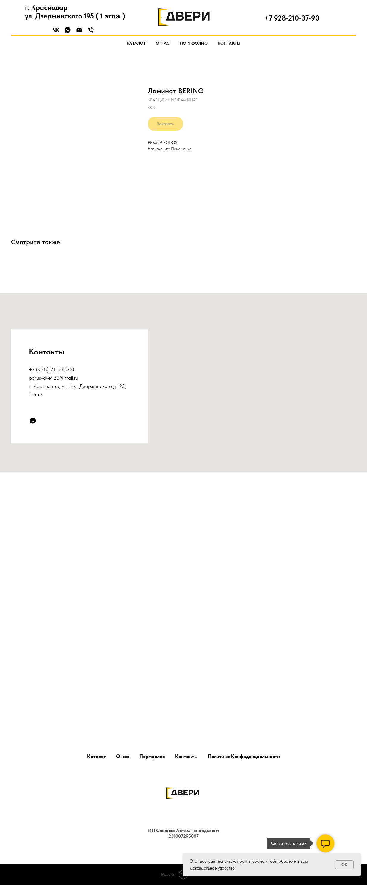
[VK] (56, 31)
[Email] (79, 31)
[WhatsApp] (67, 31)
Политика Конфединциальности (244, 756)
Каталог (136, 43)
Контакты (229, 43)
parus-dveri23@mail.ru (53, 378)
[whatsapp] (33, 420)
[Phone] (91, 31)
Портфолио (194, 43)
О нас (163, 43)
